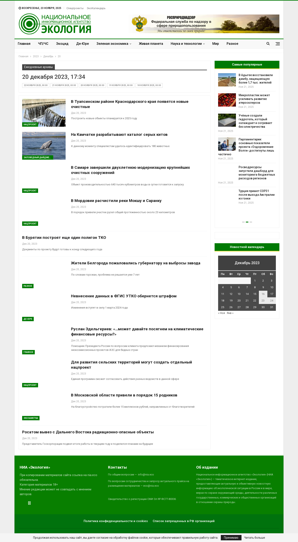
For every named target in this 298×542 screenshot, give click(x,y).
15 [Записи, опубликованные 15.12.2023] (254, 293)
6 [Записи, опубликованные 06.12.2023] (239, 287)
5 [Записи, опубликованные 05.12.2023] (231, 287)
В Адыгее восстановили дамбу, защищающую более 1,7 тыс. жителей (256, 78)
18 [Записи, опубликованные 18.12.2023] (222, 300)
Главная (24, 44)
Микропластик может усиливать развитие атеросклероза (254, 99)
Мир (215, 44)
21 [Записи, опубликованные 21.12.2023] (247, 300)
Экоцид (62, 44)
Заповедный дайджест (38, 157)
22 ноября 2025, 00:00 (36, 85)
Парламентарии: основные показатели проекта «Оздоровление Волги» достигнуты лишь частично (246, 147)
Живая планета (151, 44)
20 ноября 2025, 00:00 (92, 85)
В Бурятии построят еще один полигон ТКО (64, 237)
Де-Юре (82, 44)
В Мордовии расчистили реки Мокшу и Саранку (116, 200)
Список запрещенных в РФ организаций (184, 521)
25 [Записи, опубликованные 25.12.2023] (222, 307)
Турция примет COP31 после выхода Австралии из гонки (257, 194)
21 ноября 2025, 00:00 (64, 85)
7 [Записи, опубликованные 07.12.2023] (247, 287)
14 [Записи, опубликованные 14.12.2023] (247, 293)
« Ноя (221, 313)
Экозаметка (31, 418)
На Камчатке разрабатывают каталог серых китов (119, 134)
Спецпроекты (75, 8)
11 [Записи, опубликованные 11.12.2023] (222, 293)
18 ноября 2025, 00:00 (149, 85)
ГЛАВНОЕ (28, 352)
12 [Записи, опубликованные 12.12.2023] (231, 293)
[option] (247, 139)
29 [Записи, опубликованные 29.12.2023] (254, 307)
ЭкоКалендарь (96, 8)
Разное (232, 44)
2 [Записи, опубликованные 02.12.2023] (263, 280)
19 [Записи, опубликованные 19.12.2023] (231, 300)
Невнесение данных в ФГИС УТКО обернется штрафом (124, 296)
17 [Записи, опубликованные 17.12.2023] (271, 293)
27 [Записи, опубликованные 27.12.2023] (239, 307)
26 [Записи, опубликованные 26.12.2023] (231, 307)
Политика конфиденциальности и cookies (116, 521)
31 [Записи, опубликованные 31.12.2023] (271, 307)
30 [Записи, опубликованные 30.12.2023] (263, 307)
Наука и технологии (186, 44)
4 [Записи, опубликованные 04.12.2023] (222, 287)
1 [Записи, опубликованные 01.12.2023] (255, 280)
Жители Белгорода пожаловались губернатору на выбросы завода (135, 263)
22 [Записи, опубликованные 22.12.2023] (254, 300)
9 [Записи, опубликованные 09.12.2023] (263, 287)
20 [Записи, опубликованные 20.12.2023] (239, 300)
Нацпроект (30, 124)
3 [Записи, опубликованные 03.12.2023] (271, 280)
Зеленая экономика (112, 44)
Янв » (230, 313)
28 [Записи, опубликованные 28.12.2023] (247, 307)
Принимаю (231, 537)
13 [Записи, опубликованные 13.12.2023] (239, 293)
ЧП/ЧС (43, 44)
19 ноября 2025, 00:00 (121, 85)
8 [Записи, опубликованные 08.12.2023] (255, 287)
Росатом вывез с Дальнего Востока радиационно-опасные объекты (88, 432)
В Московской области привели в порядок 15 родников (124, 395)
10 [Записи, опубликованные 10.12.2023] (271, 287)
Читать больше (254, 537)
